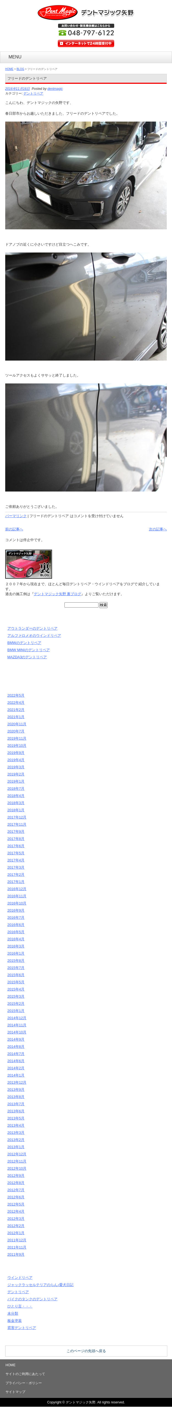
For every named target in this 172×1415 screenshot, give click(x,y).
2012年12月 (16, 1154)
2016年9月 (15, 910)
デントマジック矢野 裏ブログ (57, 594)
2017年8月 (15, 839)
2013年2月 (15, 1140)
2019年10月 (16, 745)
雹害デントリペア (21, 1328)
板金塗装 (14, 1321)
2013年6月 (15, 1111)
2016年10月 (16, 903)
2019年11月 (16, 738)
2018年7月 (15, 788)
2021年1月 (15, 717)
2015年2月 (15, 1003)
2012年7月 (15, 1190)
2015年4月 (15, 989)
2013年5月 (15, 1118)
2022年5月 (15, 695)
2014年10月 (16, 1032)
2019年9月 (15, 753)
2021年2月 (15, 710)
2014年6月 (15, 1061)
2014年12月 (16, 1018)
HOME (9, 69)
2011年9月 (15, 1254)
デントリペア (33, 93)
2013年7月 (15, 1104)
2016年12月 (16, 889)
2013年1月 (15, 1147)
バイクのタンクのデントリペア (32, 1299)
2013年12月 (16, 1082)
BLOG (20, 69)
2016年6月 (15, 925)
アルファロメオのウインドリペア (34, 635)
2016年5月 (15, 932)
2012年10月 (16, 1168)
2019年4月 (15, 760)
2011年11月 (16, 1247)
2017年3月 (15, 867)
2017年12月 (16, 817)
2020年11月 (16, 724)
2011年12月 (16, 1240)
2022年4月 (15, 702)
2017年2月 (15, 874)
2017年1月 (15, 882)
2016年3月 (15, 946)
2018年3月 (15, 803)
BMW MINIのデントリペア (28, 650)
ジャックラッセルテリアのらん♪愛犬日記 (40, 1285)
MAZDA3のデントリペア (27, 657)
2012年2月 (15, 1226)
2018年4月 (15, 796)
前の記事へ (14, 529)
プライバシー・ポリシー (24, 1383)
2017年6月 (15, 846)
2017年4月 (15, 860)
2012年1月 (15, 1233)
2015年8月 (15, 960)
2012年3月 (15, 1219)
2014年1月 (15, 1075)
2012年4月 (15, 1211)
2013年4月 (15, 1125)
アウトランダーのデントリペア (32, 628)
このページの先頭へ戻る (86, 1351)
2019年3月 (15, 767)
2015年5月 (15, 982)
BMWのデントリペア (24, 643)
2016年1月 (15, 953)
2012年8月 (15, 1183)
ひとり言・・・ (19, 1306)
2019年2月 (15, 774)
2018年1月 (15, 810)
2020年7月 (15, 731)
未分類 (12, 1313)
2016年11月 (16, 896)
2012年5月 (15, 1204)
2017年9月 (15, 831)
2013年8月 (15, 1097)
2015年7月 (15, 968)
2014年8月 (15, 1047)
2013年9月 (15, 1090)
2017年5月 (15, 853)
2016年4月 (15, 939)
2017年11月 (16, 824)
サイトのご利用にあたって (25, 1374)
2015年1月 (15, 1011)
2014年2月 (15, 1068)
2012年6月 (15, 1197)
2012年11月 (16, 1161)
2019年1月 (15, 781)
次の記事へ (158, 529)
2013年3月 (15, 1133)
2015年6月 (15, 975)
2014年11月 (16, 1025)
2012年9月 (15, 1176)
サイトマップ (15, 1392)
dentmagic (55, 89)
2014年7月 (15, 1054)
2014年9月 (15, 1039)
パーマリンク (16, 516)
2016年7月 (15, 917)
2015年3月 (15, 996)
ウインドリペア (19, 1278)
